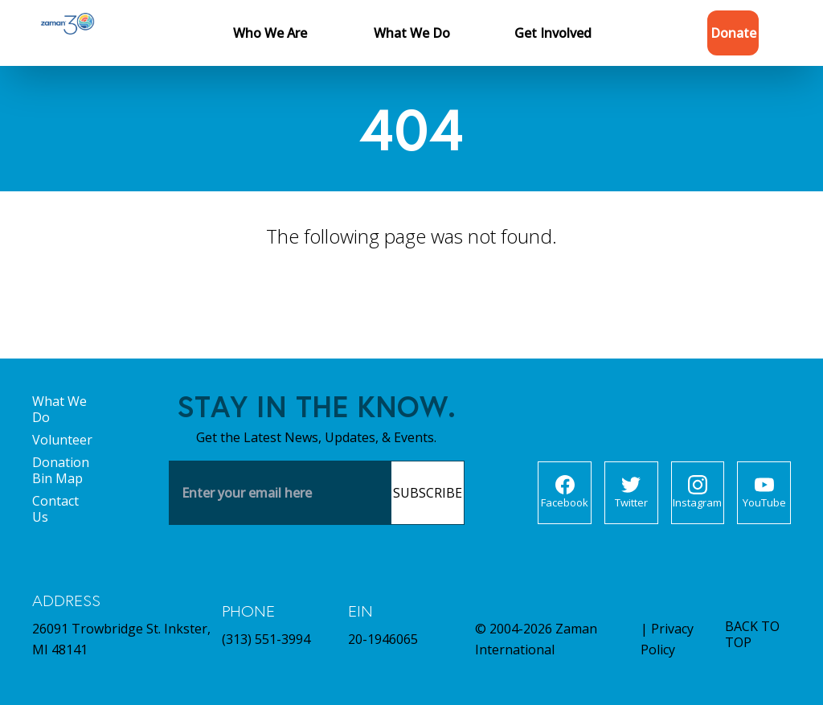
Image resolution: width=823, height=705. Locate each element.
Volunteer (62, 440)
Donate (733, 33)
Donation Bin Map (60, 470)
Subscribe (427, 493)
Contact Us (55, 509)
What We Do (59, 409)
